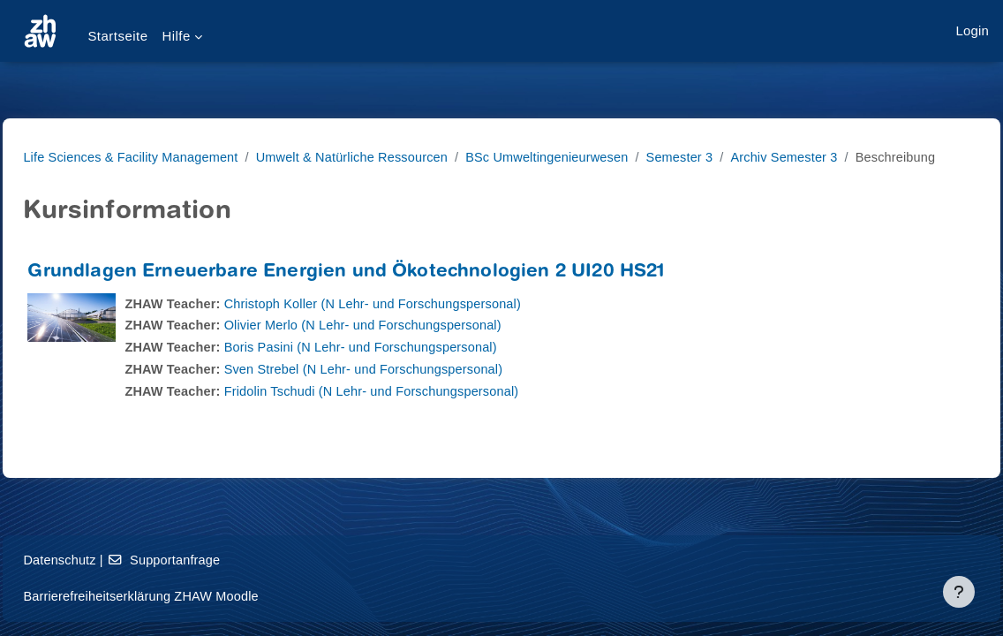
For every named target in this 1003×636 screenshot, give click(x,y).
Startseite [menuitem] (117, 35)
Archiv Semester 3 (846, 156)
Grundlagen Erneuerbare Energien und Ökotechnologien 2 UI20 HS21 (385, 293)
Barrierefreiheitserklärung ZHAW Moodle (184, 595)
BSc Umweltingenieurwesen (602, 156)
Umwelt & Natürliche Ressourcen (401, 156)
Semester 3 (739, 156)
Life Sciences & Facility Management (173, 156)
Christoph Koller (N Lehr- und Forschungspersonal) (420, 324)
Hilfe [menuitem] (176, 35)
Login (972, 30)
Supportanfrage (207, 559)
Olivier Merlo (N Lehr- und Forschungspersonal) (410, 346)
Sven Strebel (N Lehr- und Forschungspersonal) (410, 390)
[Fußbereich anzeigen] (959, 592)
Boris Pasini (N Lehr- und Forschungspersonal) (407, 368)
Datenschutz (100, 559)
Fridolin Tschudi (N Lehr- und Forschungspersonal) (419, 412)
